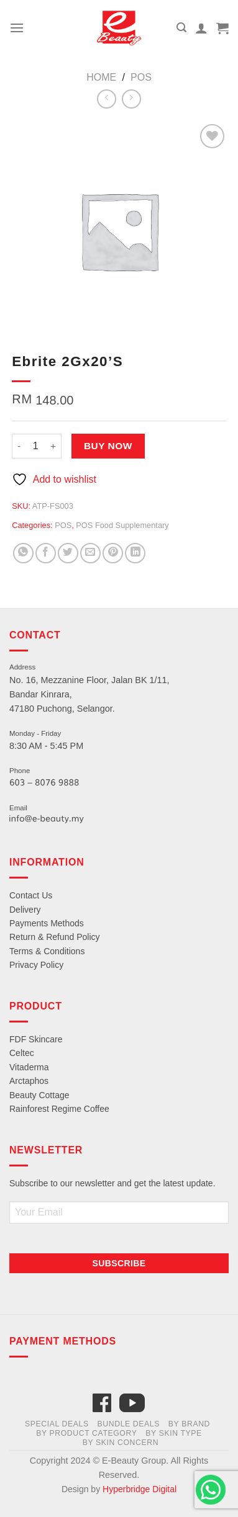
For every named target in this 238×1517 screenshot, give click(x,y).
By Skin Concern (121, 1442)
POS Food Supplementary (122, 525)
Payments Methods (46, 923)
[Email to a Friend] (90, 553)
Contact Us (30, 895)
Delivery (25, 910)
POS (141, 77)
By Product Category (86, 1433)
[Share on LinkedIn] (135, 553)
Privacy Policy (36, 965)
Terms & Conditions (47, 951)
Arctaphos (28, 1081)
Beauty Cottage (39, 1095)
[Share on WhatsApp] (23, 553)
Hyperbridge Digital (139, 1489)
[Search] (181, 28)
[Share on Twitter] (68, 553)
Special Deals (57, 1424)
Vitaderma (29, 1067)
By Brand (189, 1424)
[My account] (201, 28)
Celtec (21, 1053)
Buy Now (108, 446)
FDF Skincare (36, 1039)
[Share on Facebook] (45, 553)
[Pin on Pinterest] (113, 553)
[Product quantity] (35, 446)
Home (101, 77)
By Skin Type (173, 1433)
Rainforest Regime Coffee (59, 1109)
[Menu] (16, 27)
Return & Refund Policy (54, 937)
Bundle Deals (129, 1424)
